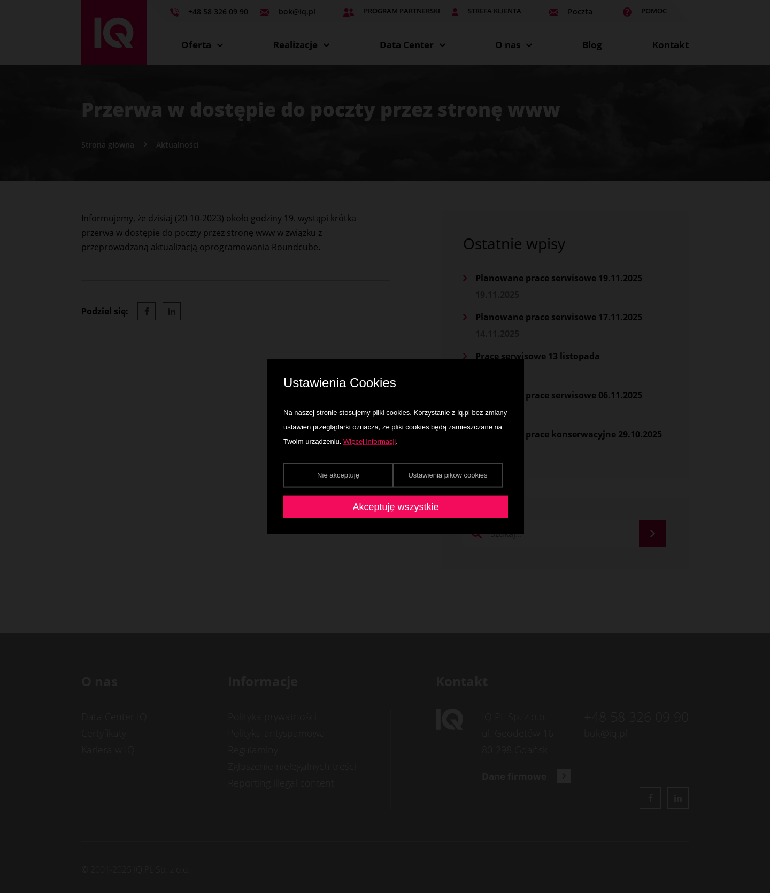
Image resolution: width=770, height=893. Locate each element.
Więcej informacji (369, 441)
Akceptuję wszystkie (395, 506)
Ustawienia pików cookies (447, 475)
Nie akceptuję (338, 475)
